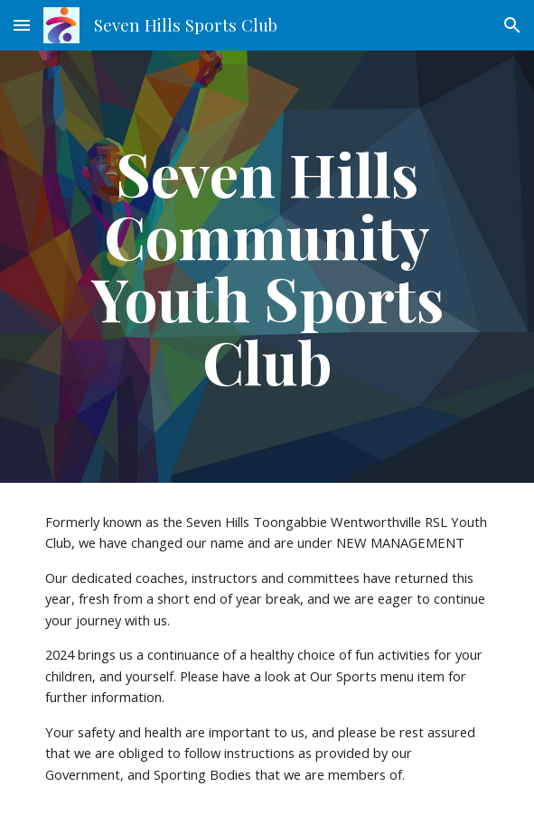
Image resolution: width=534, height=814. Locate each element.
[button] (21, 25)
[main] (267, 267)
